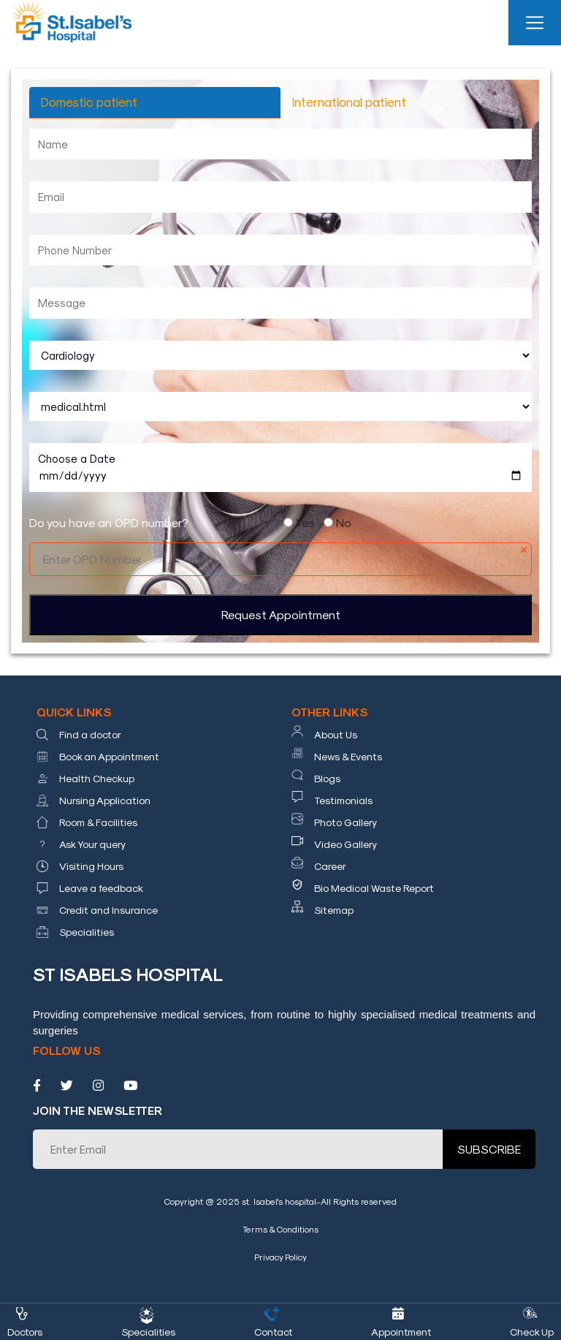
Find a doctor (90, 734)
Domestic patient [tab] (89, 101)
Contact (273, 1331)
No (343, 522)
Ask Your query (92, 844)
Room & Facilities (98, 822)
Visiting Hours (91, 866)
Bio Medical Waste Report (374, 888)
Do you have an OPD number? (108, 522)
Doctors (25, 1331)
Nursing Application (104, 800)
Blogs (327, 778)
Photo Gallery (345, 822)
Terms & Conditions (280, 1229)
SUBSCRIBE (489, 1149)
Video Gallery (345, 844)
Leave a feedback (101, 888)
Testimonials (343, 800)
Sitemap (334, 910)
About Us (335, 734)
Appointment (401, 1331)
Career (330, 866)
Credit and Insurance (108, 910)
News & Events (348, 756)
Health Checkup (96, 778)
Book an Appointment (109, 756)
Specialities (86, 931)
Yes (305, 522)
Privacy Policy (280, 1257)
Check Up (532, 1331)
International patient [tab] (349, 101)
